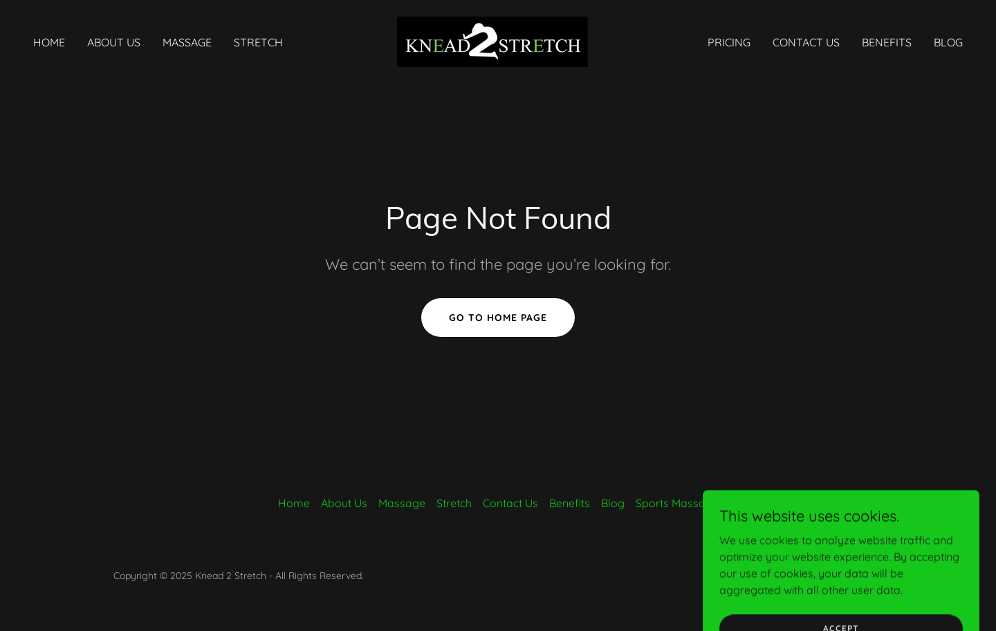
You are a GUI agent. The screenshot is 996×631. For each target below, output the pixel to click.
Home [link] (49, 42)
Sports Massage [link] (677, 503)
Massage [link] (187, 42)
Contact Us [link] (806, 42)
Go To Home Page (498, 317)
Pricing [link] (729, 42)
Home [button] (294, 503)
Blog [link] (948, 42)
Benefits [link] (887, 42)
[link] (498, 41)
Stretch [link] (258, 42)
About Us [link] (113, 42)
